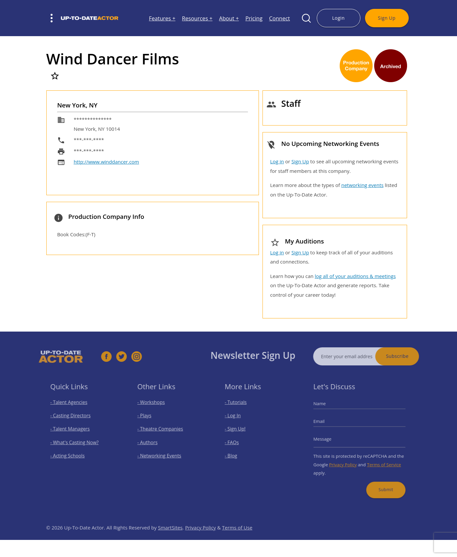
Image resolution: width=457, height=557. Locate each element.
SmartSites (170, 537)
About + (229, 18)
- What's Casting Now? (76, 442)
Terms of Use (237, 537)
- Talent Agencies (71, 407)
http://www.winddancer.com (106, 161)
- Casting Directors (72, 419)
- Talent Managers (72, 430)
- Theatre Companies (162, 430)
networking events (362, 185)
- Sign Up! (239, 430)
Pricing (254, 18)
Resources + (197, 18)
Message (327, 439)
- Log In (236, 419)
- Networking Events (161, 453)
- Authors (151, 442)
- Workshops (154, 407)
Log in (277, 161)
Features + (162, 18)
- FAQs (236, 442)
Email (325, 424)
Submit (382, 483)
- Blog (235, 453)
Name (325, 408)
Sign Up (386, 18)
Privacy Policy (345, 461)
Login (338, 18)
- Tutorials (239, 407)
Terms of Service (381, 461)
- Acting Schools (70, 453)
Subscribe (407, 356)
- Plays (148, 419)
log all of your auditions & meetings (355, 276)
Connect (279, 18)
